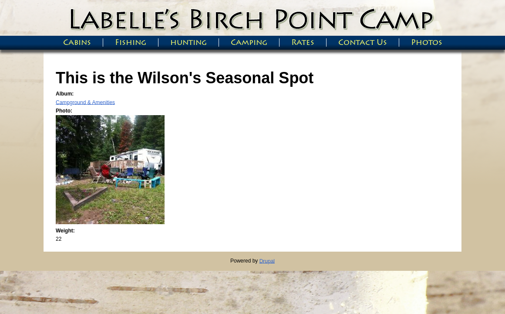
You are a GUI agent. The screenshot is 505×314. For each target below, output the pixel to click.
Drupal (267, 261)
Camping (249, 42)
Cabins (77, 42)
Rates (302, 42)
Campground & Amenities (85, 102)
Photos (426, 42)
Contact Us (362, 42)
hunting (188, 42)
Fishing (130, 42)
